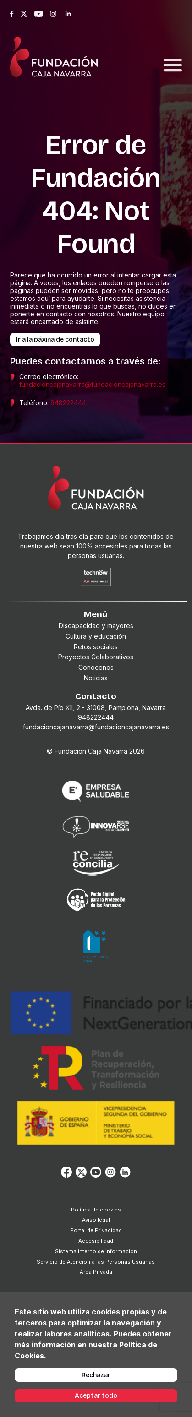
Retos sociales (96, 647)
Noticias (96, 678)
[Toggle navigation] (173, 54)
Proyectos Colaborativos (95, 657)
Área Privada (96, 1272)
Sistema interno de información (96, 1251)
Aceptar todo (96, 1396)
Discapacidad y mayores (96, 626)
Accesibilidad (95, 1241)
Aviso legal (96, 1219)
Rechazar (96, 1375)
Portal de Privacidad (96, 1230)
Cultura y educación (96, 636)
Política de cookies (96, 1209)
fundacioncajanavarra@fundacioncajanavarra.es (92, 384)
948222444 (68, 403)
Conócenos (96, 667)
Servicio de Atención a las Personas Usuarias (96, 1262)
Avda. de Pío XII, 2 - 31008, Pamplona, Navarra (96, 707)
